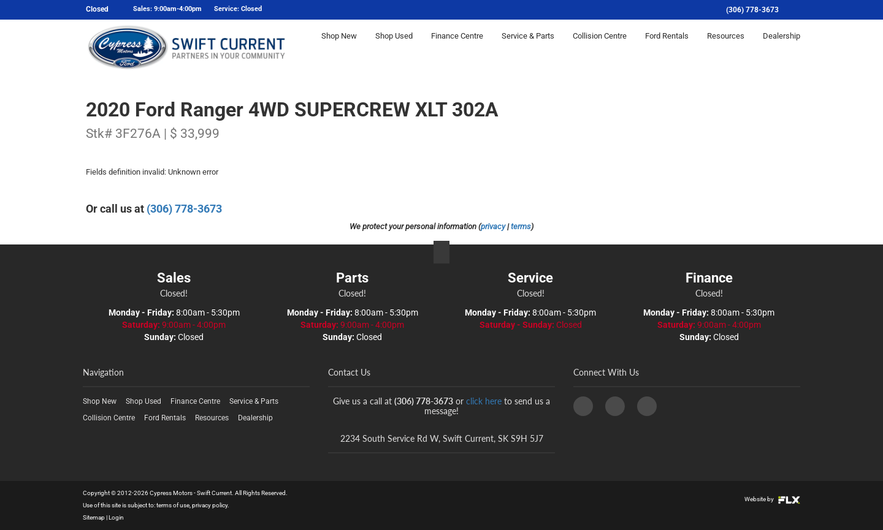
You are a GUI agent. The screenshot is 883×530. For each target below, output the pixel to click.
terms (521, 226)
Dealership (781, 46)
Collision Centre (600, 46)
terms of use (172, 505)
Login (116, 517)
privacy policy (209, 505)
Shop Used (394, 46)
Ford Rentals (667, 46)
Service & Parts (528, 46)
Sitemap (94, 517)
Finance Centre (457, 46)
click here (484, 401)
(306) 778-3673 (752, 10)
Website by (772, 499)
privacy (493, 226)
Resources (725, 46)
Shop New (339, 46)
